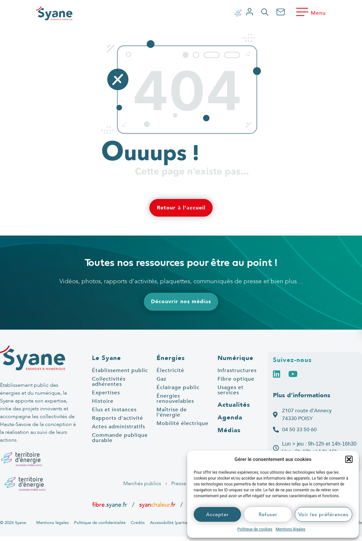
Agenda (230, 417)
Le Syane (106, 358)
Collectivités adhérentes (109, 381)
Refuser (268, 514)
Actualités (234, 405)
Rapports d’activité (117, 418)
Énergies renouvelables (175, 398)
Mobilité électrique (182, 423)
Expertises (106, 392)
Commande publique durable (120, 438)
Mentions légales (290, 529)
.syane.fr (110, 505)
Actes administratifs (118, 426)
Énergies (171, 358)
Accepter (217, 514)
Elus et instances (114, 409)
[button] (349, 459)
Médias (229, 430)
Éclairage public (178, 387)
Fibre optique (236, 379)
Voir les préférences (323, 514)
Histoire (102, 401)
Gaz (161, 379)
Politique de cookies (254, 529)
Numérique (235, 358)
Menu (318, 13)
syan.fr (157, 505)
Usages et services (231, 390)
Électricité (170, 370)
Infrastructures (237, 370)
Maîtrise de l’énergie (172, 412)
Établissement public (120, 370)
